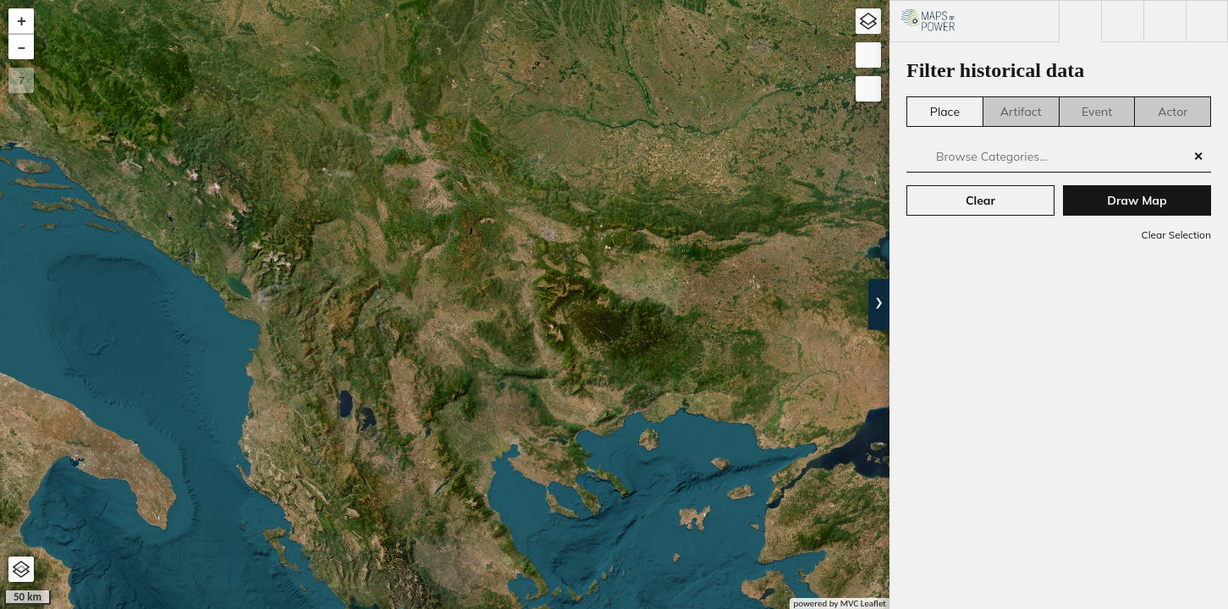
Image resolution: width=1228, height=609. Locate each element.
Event (1097, 111)
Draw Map (1136, 200)
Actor (1172, 111)
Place (945, 111)
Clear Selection (1176, 234)
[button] (21, 21)
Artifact (1021, 111)
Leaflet (873, 603)
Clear (980, 200)
